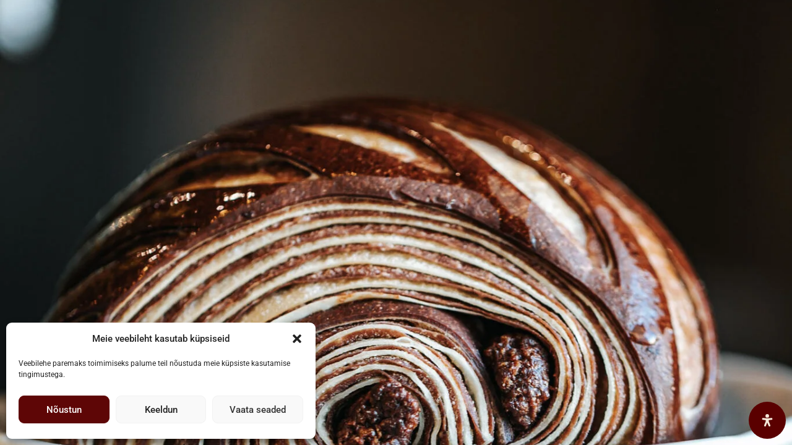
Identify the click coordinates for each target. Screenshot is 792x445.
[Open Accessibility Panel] (767, 420)
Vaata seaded (258, 409)
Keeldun (161, 409)
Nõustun (64, 409)
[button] (297, 339)
